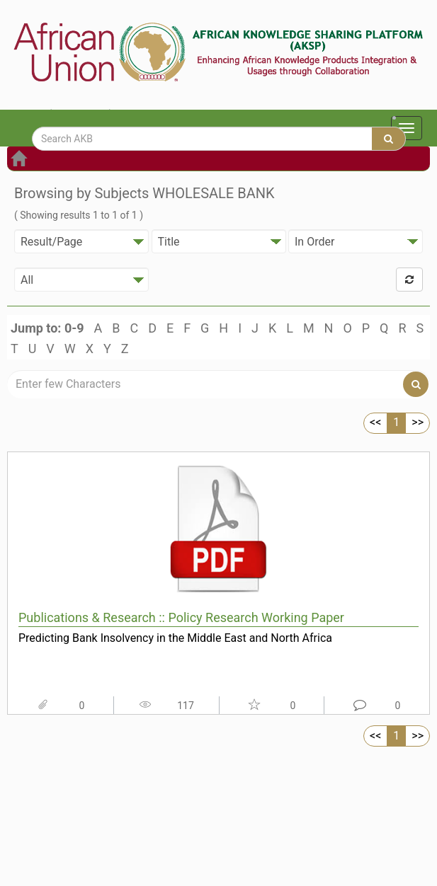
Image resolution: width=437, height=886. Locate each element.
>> (418, 422)
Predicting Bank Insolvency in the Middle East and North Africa (175, 638)
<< (375, 422)
